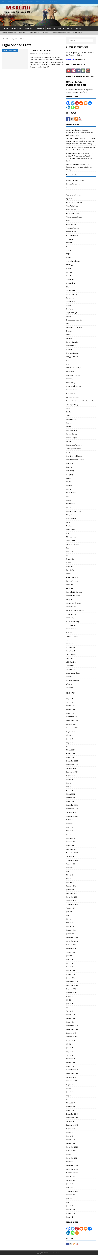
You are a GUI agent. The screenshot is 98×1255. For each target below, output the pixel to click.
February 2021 (71, 930)
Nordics (69, 526)
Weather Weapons (72, 680)
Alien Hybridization (72, 213)
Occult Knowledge (72, 544)
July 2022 (69, 867)
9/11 (67, 191)
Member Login (12, 2)
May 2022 (69, 875)
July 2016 (69, 1132)
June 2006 (69, 1184)
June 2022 (69, 871)
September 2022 (72, 860)
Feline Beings (71, 382)
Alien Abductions (72, 206)
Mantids (69, 485)
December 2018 (72, 1026)
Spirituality (69, 632)
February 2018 (71, 1062)
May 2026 (69, 698)
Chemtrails (70, 279)
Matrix (78, 29)
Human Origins (71, 438)
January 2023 (70, 845)
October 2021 (71, 901)
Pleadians (69, 566)
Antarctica (69, 243)
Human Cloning (71, 434)
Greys (68, 415)
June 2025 (69, 739)
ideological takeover (73, 449)
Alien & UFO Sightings (74, 202)
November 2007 (72, 1173)
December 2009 (72, 1165)
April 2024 (69, 790)
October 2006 (71, 1180)
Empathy (69, 349)
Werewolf (69, 684)
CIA (67, 287)
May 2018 (69, 1051)
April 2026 (69, 702)
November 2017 (72, 1073)
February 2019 (71, 1018)
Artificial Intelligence (73, 261)
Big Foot (69, 272)
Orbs (68, 548)
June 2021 (69, 915)
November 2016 (72, 1118)
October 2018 (71, 1033)
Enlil (67, 364)
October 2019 (71, 989)
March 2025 (70, 750)
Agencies (28, 29)
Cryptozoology (71, 312)
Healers (69, 423)
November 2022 (72, 853)
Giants (68, 412)
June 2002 (69, 1199)
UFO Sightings (71, 662)
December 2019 (72, 982)
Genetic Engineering (73, 397)
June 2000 (69, 1206)
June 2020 (69, 959)
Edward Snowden (72, 342)
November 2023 (72, 809)
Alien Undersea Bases (74, 217)
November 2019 (72, 985)
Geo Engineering (72, 404)
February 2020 (71, 974)
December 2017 (72, 1070)
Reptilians (69, 585)
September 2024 (72, 772)
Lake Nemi (70, 467)
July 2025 (69, 735)
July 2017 (69, 1088)
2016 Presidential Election (75, 180)
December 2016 (72, 1114)
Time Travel (70, 651)
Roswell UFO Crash (73, 596)
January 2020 (70, 978)
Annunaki (69, 239)
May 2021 (69, 919)
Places (68, 563)
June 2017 (69, 1092)
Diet (67, 324)
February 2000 (71, 1213)
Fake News (70, 371)
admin (46, 54)
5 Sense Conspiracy (73, 184)
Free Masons (71, 393)
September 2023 (72, 816)
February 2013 (71, 1143)
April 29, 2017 (36, 54)
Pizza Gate (70, 559)
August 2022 (70, 864)
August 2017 (70, 1085)
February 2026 (71, 709)
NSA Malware (71, 537)
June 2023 (69, 827)
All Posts (46, 33)
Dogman (69, 331)
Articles (5, 29)
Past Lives (69, 552)
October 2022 (71, 856)
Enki (67, 360)
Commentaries (34, 33)
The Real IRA (70, 647)
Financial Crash (71, 390)
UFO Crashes (71, 658)
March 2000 (70, 1210)
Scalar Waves (71, 607)
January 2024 (70, 801)
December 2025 (72, 717)
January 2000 (70, 1217)
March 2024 (70, 794)
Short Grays (70, 618)
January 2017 (70, 1110)
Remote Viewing (72, 581)
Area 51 (69, 250)
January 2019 (70, 1022)
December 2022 (72, 849)
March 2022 (70, 882)
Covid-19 (69, 305)
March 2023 (70, 838)
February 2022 (71, 886)
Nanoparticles (71, 518)
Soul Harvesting (71, 625)
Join (3, 2)
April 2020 (69, 967)
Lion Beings (70, 471)
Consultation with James (61, 33)
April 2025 (69, 746)
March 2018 (70, 1059)
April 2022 (69, 879)
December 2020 (72, 937)
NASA (68, 522)
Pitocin (68, 555)
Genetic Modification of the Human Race (80, 401)
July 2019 (69, 1000)
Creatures (51, 29)
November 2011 (72, 1158)
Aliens (68, 221)
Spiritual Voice (71, 629)
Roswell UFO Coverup (74, 592)
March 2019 (70, 1015)
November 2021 (72, 897)
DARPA (68, 316)
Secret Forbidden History (75, 610)
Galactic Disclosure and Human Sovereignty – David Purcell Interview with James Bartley (79, 132)
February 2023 (71, 842)
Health (61, 29)
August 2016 (70, 1129)
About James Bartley (9, 33)
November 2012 (72, 1147)
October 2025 (71, 724)
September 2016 (72, 1125)
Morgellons (70, 515)
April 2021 (69, 923)
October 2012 (71, 1151)
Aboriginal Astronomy (74, 195)
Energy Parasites (72, 357)
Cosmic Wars (71, 301)
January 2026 (70, 713)
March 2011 (70, 1162)
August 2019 (70, 996)
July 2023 (69, 823)
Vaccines (69, 677)
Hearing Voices (71, 430)
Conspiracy (39, 29)
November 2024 (72, 765)
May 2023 (69, 831)
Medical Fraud (71, 493)
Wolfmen (69, 688)
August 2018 (70, 1040)
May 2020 (69, 963)
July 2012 (69, 1154)
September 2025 (72, 728)
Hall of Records (71, 419)
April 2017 (69, 1099)
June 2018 (69, 1048)
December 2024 (72, 761)
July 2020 (69, 956)
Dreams (69, 338)
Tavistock (69, 644)
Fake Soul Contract (73, 375)
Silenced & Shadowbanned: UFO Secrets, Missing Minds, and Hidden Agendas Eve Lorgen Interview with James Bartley (80, 141)
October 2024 (71, 768)
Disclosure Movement (74, 327)
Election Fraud (71, 346)
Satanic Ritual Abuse (73, 603)
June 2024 (69, 783)
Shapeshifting (71, 614)
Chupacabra (70, 283)
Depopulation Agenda (74, 320)
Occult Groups (71, 541)
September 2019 (72, 993)
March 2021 (70, 926)
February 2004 (71, 1195)
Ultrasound (70, 666)
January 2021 (70, 934)
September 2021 (72, 904)
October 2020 (71, 945)
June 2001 (69, 1202)
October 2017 (71, 1077)
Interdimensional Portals (75, 460)
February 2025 (71, 753)
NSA (67, 533)
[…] (49, 67)
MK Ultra (69, 507)
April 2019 (69, 1011)
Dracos (68, 335)
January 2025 (70, 757)
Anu (67, 246)
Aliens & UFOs (16, 29)
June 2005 (69, 1187)
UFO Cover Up (71, 655)
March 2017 (70, 1103)
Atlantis (68, 268)
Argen (68, 254)
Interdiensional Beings (74, 456)
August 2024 (70, 776)
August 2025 (70, 731)
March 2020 (70, 970)
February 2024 (71, 798)
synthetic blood (71, 640)
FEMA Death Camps (73, 386)
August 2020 (70, 952)
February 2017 (71, 1107)
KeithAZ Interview (40, 50)
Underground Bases (73, 673)
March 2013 (70, 1140)
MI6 (67, 496)
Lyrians (68, 478)
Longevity (69, 474)
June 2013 (69, 1136)
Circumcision (70, 290)
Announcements (72, 235)
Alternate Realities (72, 228)
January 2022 (70, 890)
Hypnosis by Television (74, 445)
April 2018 (69, 1055)
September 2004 (72, 1191)
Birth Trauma (71, 276)
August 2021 (70, 908)
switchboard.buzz (76, 84)
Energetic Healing (72, 353)
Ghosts (68, 408)
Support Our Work (26, 2)
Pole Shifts (70, 570)
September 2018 (72, 1037)
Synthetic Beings (72, 636)
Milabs (69, 29)
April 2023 (69, 834)
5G (67, 187)
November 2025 (72, 720)
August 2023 (70, 820)
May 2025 (69, 742)
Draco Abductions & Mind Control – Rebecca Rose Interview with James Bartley (79, 166)
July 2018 (69, 1044)
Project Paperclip (72, 577)
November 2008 (72, 1169)
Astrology (69, 265)
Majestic (69, 482)
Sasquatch (70, 599)
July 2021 (69, 912)
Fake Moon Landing (73, 368)
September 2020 (72, 948)
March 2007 (70, 1176)
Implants (69, 452)
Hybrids (68, 441)
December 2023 (72, 805)
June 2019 (69, 1004)
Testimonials (77, 33)
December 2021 (72, 893)
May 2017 (69, 1096)
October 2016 (71, 1121)
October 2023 (71, 812)
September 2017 (72, 1081)
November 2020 (72, 941)
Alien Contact (71, 210)
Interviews (22, 33)
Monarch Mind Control (74, 511)
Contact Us (53, 2)
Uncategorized (71, 669)
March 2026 (70, 706)
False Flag (69, 379)
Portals (68, 574)
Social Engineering (72, 621)
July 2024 (69, 779)
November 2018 (72, 1029)
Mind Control (70, 504)
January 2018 (70, 1066)
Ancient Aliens (71, 232)
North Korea (70, 530)
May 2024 (69, 787)
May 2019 (69, 1007)
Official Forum (41, 2)
